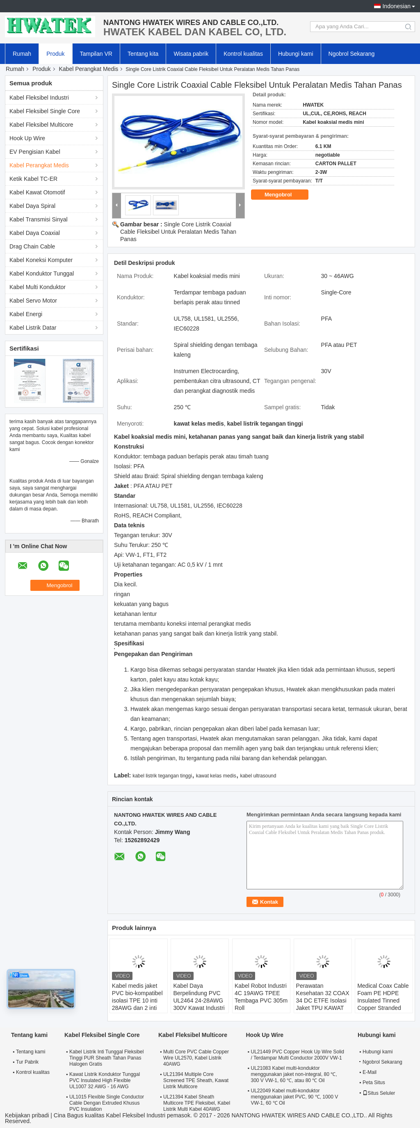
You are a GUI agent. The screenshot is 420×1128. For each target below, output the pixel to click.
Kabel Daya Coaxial (34, 233)
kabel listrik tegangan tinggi (162, 776)
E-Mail (370, 1072)
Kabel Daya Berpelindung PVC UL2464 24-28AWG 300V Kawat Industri (198, 996)
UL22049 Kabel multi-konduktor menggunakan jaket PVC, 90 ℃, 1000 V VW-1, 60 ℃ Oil (294, 1097)
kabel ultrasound (258, 776)
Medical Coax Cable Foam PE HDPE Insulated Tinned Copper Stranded (383, 996)
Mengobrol (284, 195)
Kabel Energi (25, 314)
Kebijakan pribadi (27, 1115)
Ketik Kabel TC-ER (33, 178)
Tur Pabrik (27, 1062)
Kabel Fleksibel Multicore (41, 124)
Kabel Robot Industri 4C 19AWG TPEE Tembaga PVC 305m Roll (261, 996)
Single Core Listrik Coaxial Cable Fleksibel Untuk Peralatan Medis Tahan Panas (178, 231)
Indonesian (396, 6)
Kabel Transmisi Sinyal (38, 219)
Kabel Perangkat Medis (89, 69)
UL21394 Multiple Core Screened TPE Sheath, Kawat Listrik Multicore (195, 1080)
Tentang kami (30, 1052)
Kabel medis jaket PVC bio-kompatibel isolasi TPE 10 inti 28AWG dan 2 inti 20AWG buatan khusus (137, 1004)
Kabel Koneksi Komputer (41, 260)
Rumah (22, 53)
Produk (55, 53)
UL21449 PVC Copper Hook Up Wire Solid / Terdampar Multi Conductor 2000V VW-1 (297, 1055)
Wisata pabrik (190, 53)
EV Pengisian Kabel (34, 151)
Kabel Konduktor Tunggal (41, 273)
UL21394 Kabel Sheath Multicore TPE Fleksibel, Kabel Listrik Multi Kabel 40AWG (196, 1103)
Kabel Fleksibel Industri (39, 97)
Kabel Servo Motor (33, 300)
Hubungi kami (295, 53)
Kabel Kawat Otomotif (37, 192)
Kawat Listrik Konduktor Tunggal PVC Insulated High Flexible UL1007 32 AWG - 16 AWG (104, 1080)
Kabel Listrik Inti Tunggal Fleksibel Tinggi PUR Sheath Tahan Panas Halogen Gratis (106, 1058)
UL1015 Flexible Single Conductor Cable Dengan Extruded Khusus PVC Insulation (106, 1103)
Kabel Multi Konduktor (37, 287)
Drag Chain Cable (32, 246)
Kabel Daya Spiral (32, 206)
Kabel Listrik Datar (32, 327)
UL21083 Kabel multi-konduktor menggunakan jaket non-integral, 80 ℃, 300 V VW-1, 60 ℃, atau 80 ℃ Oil (294, 1074)
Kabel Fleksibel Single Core (44, 111)
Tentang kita (143, 53)
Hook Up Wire (27, 138)
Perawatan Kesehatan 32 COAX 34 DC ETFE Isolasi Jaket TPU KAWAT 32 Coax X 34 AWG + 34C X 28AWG (322, 1004)
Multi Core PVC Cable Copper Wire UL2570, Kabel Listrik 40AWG (196, 1058)
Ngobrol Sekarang (352, 53)
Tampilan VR (96, 53)
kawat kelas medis (216, 776)
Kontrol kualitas (243, 53)
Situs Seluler (379, 1093)
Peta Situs (374, 1082)
